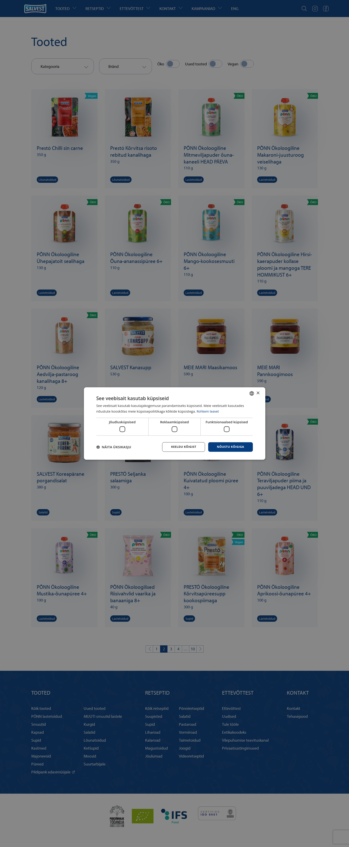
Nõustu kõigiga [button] (229, 447)
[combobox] (251, 393)
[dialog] (174, 423)
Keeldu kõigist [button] (180, 447)
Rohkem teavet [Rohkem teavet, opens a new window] (208, 411)
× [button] (258, 392)
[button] (113, 447)
